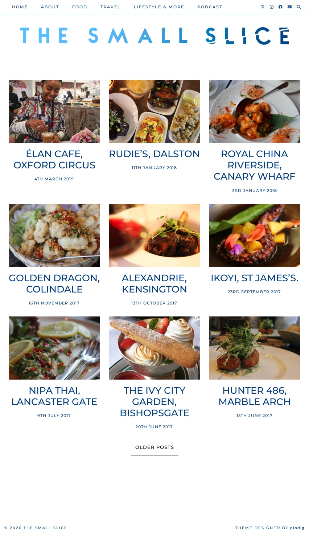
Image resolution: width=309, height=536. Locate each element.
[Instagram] (272, 7)
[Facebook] (281, 7)
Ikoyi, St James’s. (254, 278)
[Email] (290, 7)
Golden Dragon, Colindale (54, 284)
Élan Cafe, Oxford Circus (54, 159)
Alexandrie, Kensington (154, 284)
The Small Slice (45, 527)
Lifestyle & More (159, 6)
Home (20, 6)
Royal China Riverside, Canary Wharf (255, 165)
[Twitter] (263, 7)
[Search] (299, 7)
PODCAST (209, 6)
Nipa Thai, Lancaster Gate (54, 396)
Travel (110, 6)
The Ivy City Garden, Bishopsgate (154, 402)
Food (79, 6)
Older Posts (154, 447)
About (50, 6)
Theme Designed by (270, 527)
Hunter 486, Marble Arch (254, 396)
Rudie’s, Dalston (154, 154)
